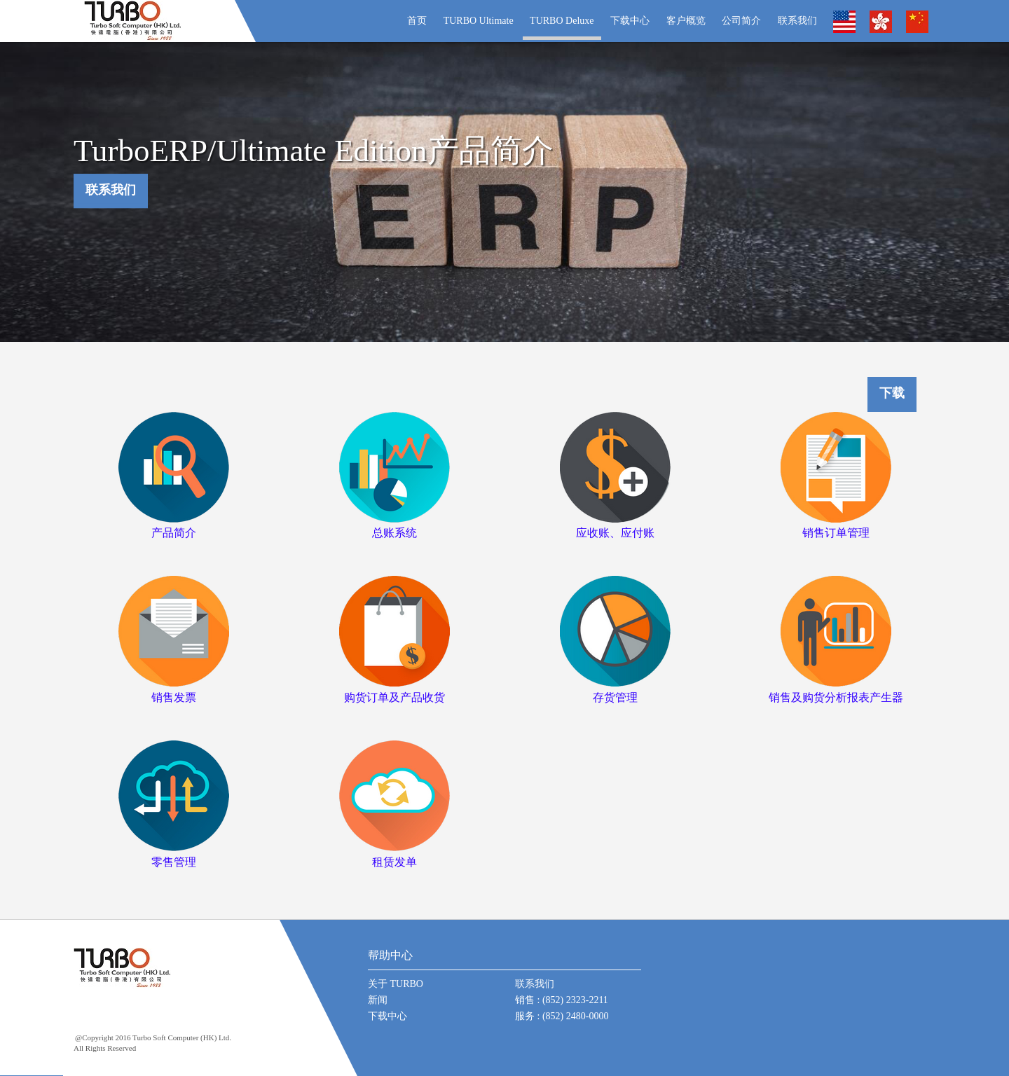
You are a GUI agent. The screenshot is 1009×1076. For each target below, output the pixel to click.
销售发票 (173, 697)
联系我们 (797, 20)
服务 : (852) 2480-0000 (561, 1016)
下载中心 (630, 20)
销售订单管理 (836, 533)
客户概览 (686, 20)
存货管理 (615, 697)
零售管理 (173, 862)
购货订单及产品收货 (394, 697)
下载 (892, 393)
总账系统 (394, 533)
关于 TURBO (395, 984)
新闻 (377, 1000)
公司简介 (741, 20)
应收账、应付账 (615, 533)
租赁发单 (394, 862)
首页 (417, 20)
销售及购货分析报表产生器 (836, 697)
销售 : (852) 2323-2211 (561, 1000)
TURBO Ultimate (479, 20)
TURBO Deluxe (561, 20)
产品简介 (173, 533)
